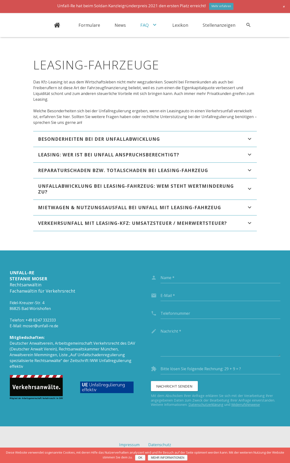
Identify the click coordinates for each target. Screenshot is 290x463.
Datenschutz (159, 444)
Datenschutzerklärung (205, 404)
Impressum (129, 444)
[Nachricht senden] (174, 386)
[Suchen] (248, 25)
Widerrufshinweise (245, 404)
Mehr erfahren (221, 6)
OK (140, 457)
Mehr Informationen (167, 457)
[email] (221, 295)
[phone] (221, 313)
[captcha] (221, 368)
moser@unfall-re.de (40, 326)
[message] (221, 341)
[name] (221, 277)
